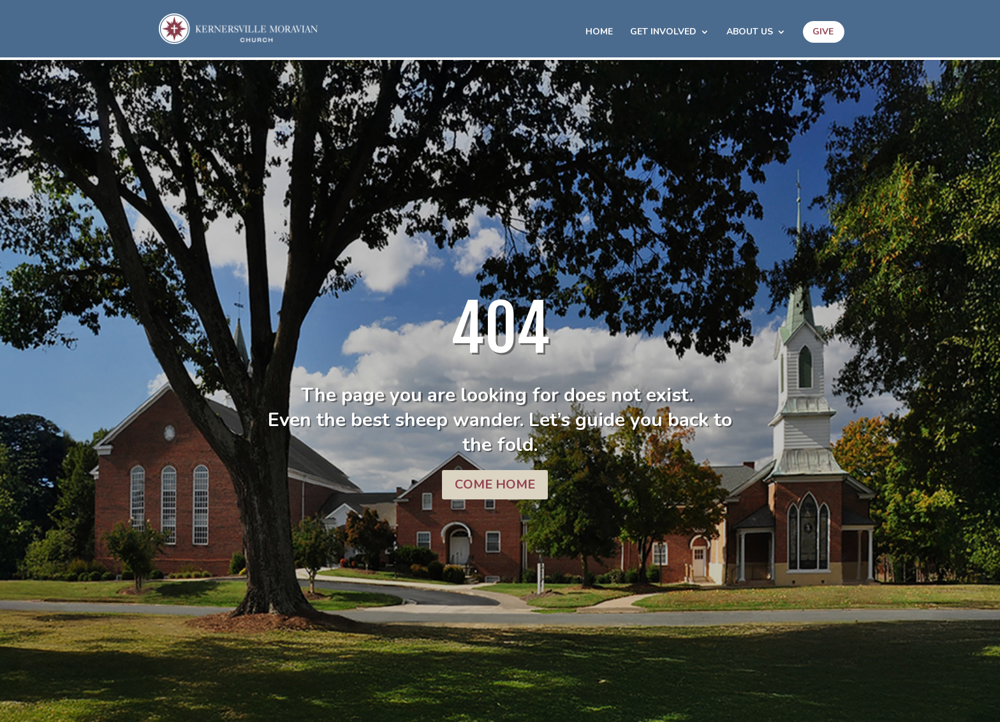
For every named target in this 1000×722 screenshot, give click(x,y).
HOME (599, 32)
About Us (749, 32)
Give (823, 32)
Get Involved (663, 32)
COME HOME (495, 484)
